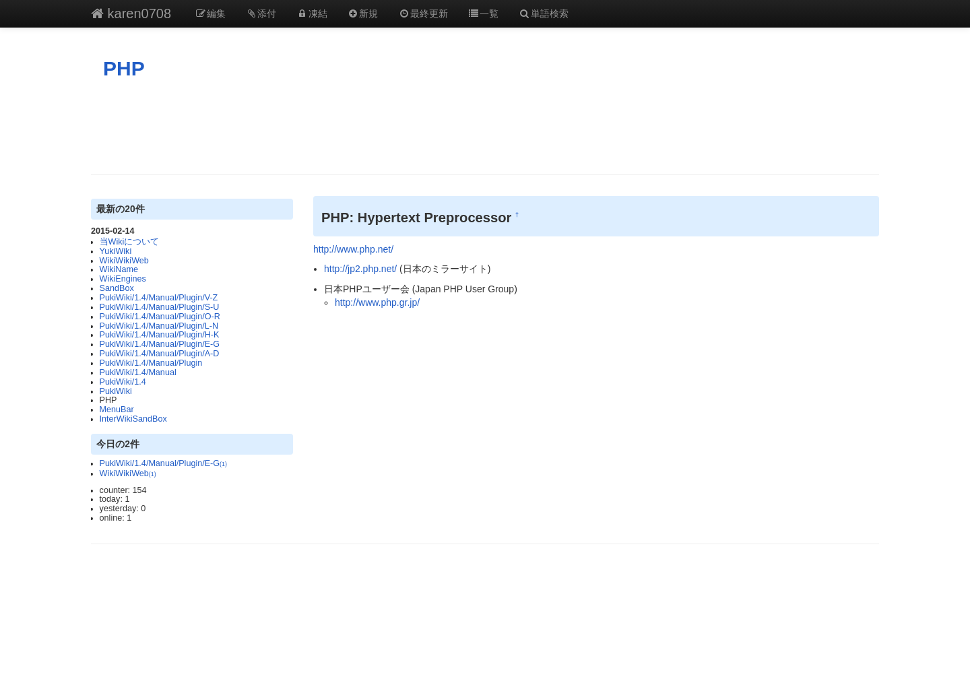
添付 (261, 13)
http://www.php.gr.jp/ (377, 302)
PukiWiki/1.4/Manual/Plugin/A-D (160, 353)
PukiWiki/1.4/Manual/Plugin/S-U (160, 307)
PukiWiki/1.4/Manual (138, 372)
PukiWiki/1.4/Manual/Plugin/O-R (160, 316)
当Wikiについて (130, 242)
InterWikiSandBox (133, 419)
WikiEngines (123, 279)
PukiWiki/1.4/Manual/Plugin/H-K (160, 334)
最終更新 (423, 13)
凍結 (311, 13)
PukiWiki (116, 391)
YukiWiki (116, 251)
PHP (124, 68)
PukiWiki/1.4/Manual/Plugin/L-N (159, 326)
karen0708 (131, 13)
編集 (210, 13)
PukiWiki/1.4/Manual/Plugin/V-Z (159, 297)
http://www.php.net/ (353, 249)
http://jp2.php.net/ (360, 268)
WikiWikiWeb (124, 260)
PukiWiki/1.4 (123, 382)
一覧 (483, 13)
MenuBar (117, 409)
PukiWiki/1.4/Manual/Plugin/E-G (160, 344)
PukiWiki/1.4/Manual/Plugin (151, 363)
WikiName (119, 269)
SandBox (117, 288)
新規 (363, 13)
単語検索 (544, 13)
